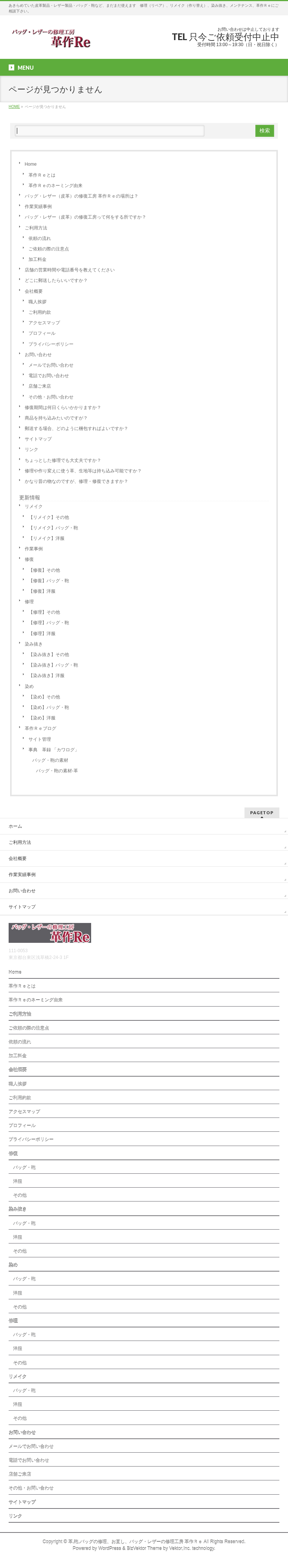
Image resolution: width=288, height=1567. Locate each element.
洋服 (15, 1181)
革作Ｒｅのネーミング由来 (55, 185)
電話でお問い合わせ (48, 375)
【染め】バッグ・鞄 (48, 707)
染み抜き (34, 644)
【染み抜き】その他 (48, 654)
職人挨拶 (37, 301)
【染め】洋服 (42, 718)
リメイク (34, 506)
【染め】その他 (44, 697)
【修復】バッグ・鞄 (48, 580)
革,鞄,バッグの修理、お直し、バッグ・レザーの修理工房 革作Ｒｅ (135, 1542)
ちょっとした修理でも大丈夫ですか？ (63, 460)
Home (31, 164)
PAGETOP (262, 812)
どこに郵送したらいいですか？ (56, 280)
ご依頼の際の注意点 (48, 249)
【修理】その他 (44, 612)
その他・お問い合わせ (51, 397)
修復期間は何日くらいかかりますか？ (63, 407)
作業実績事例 (38, 206)
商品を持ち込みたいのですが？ (56, 418)
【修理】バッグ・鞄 (48, 622)
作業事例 (34, 548)
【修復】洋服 (42, 591)
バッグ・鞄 (22, 1167)
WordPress (109, 1548)
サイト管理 (39, 739)
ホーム (15, 826)
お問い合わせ (38, 354)
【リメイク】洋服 (46, 538)
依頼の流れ (39, 238)
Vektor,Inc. (180, 1548)
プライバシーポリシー (51, 344)
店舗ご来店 (39, 386)
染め (29, 686)
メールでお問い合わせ (51, 365)
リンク (31, 449)
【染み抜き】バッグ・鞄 (53, 665)
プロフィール (42, 333)
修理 (29, 601)
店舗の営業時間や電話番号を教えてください (70, 270)
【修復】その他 (44, 570)
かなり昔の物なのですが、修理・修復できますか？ (76, 481)
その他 (18, 1195)
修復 (29, 559)
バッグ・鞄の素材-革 (57, 770)
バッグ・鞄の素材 (50, 760)
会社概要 (34, 291)
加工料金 (37, 259)
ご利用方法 (36, 228)
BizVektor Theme (144, 1548)
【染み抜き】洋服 (46, 675)
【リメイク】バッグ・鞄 (53, 527)
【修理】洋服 (42, 633)
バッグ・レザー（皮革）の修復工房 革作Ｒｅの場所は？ (81, 196)
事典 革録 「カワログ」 (53, 749)
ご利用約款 (39, 312)
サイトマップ (38, 439)
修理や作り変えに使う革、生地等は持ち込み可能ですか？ (83, 470)
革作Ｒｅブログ (40, 728)
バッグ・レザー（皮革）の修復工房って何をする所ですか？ (85, 217)
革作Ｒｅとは (42, 175)
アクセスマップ (44, 322)
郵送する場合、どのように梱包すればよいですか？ (76, 428)
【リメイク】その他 (48, 517)
